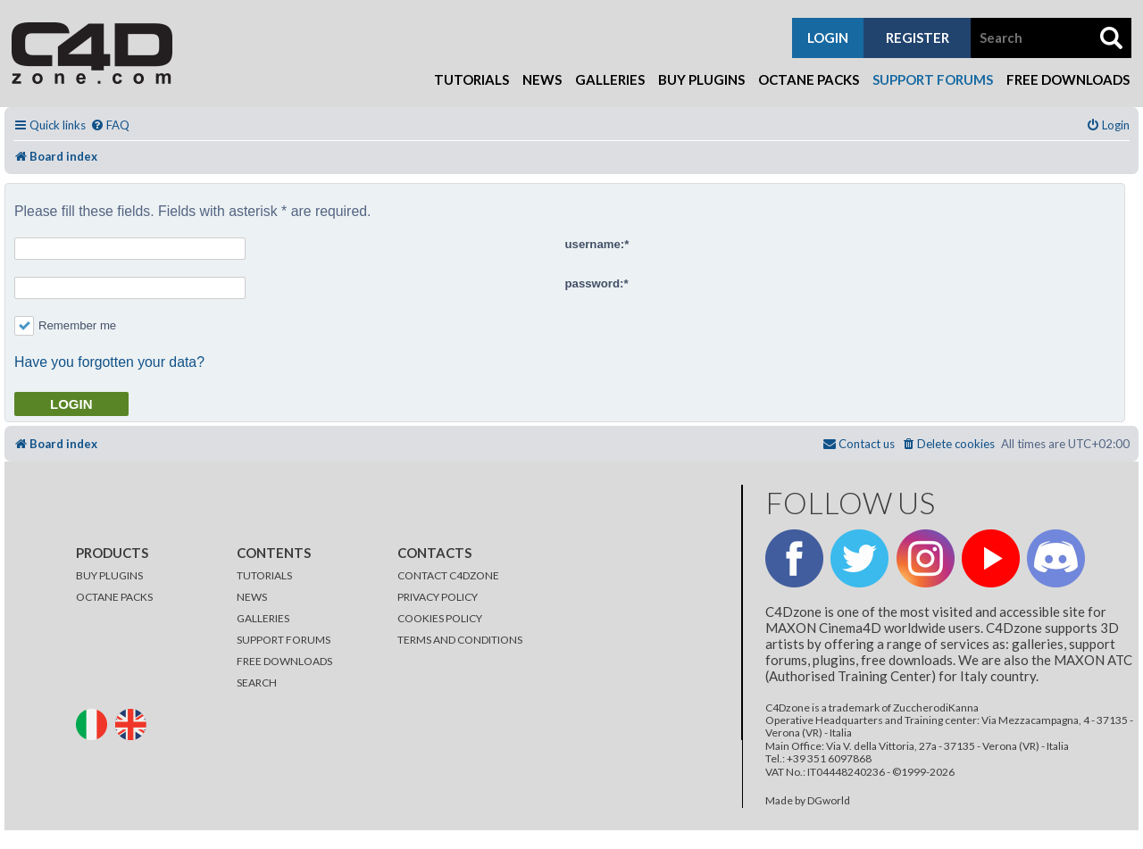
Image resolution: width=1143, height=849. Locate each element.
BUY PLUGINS (109, 575)
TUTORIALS (264, 575)
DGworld (828, 801)
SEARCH (257, 682)
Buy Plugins (701, 79)
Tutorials (471, 79)
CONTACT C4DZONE (448, 575)
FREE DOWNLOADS (284, 661)
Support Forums (932, 79)
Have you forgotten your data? (109, 362)
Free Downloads (1068, 79)
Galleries (610, 79)
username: (595, 244)
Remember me (65, 325)
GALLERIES (263, 618)
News (542, 79)
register (917, 37)
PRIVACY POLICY (437, 596)
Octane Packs (808, 79)
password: (594, 283)
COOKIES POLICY (439, 618)
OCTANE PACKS (114, 596)
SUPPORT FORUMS (283, 639)
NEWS (252, 596)
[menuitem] (109, 125)
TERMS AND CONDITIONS (459, 639)
